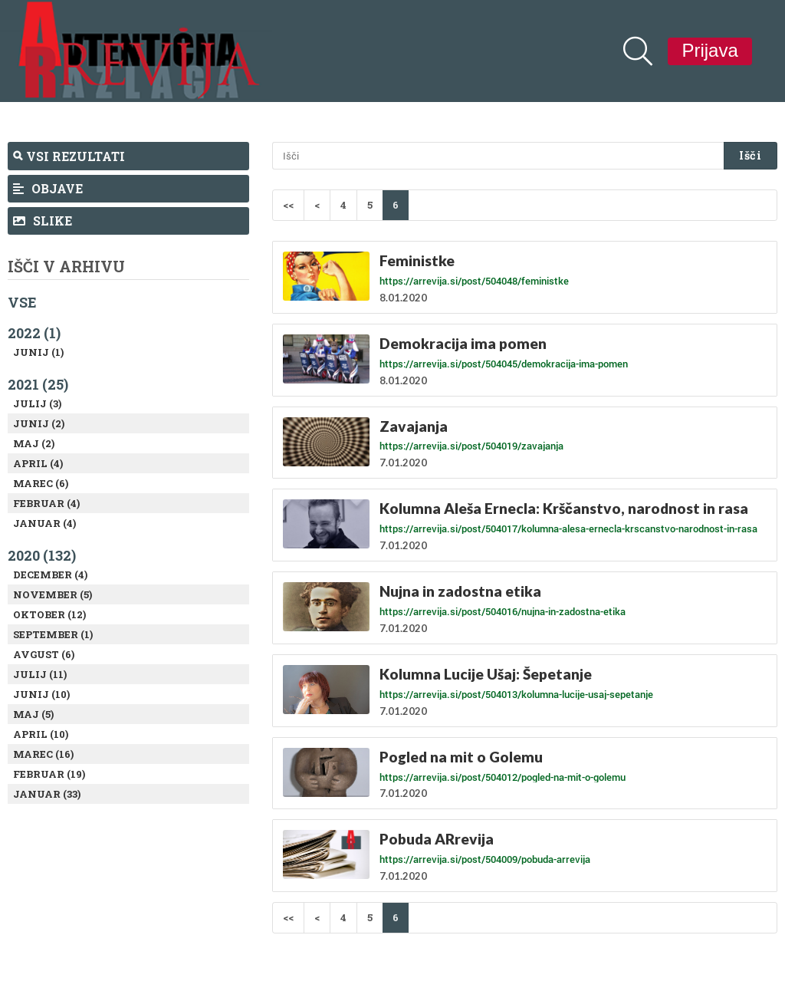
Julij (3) (37, 403)
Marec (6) (40, 483)
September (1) (53, 634)
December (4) (50, 574)
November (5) (52, 594)
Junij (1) (38, 352)
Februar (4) (46, 503)
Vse (22, 302)
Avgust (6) (43, 654)
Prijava (709, 50)
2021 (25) (38, 384)
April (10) (40, 734)
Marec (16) (43, 754)
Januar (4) (44, 523)
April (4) (38, 463)
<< (288, 205)
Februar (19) (49, 774)
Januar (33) (46, 794)
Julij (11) (40, 674)
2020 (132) (42, 555)
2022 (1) (34, 333)
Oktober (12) (49, 614)
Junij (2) (38, 423)
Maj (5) (33, 714)
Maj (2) (33, 443)
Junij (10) (41, 694)
